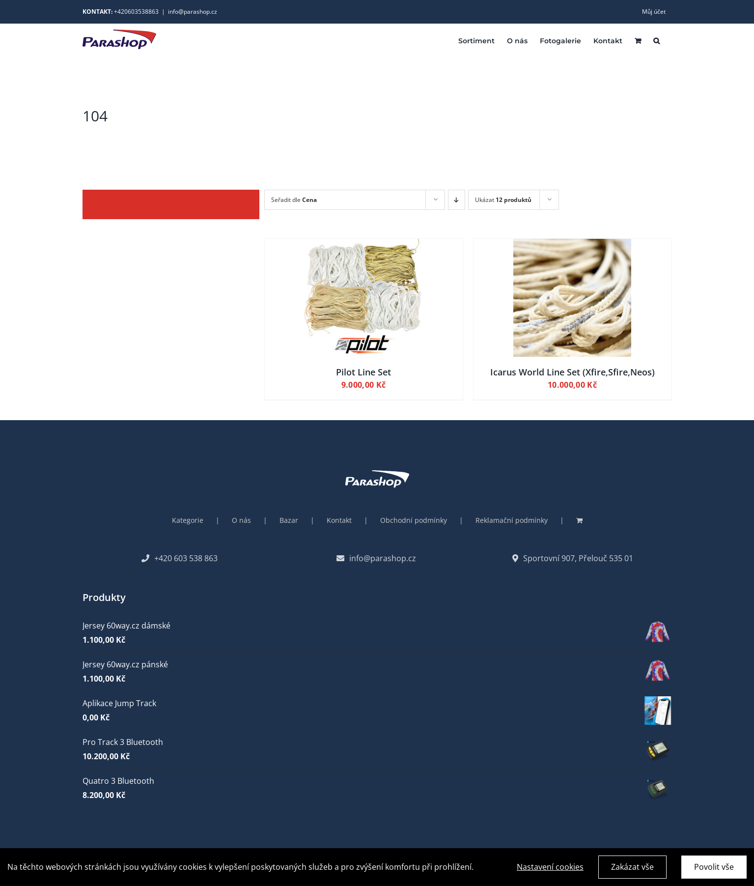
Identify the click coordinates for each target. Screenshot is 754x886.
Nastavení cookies (550, 868)
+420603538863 (136, 11)
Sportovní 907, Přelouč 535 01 (572, 558)
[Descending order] (456, 200)
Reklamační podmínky (511, 520)
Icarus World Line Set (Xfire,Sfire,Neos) (572, 372)
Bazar (288, 520)
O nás (241, 520)
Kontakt (339, 520)
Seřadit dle (294, 200)
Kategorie (187, 520)
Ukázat (503, 200)
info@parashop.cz (192, 11)
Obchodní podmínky (413, 520)
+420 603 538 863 (179, 558)
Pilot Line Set (363, 372)
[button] (656, 40)
